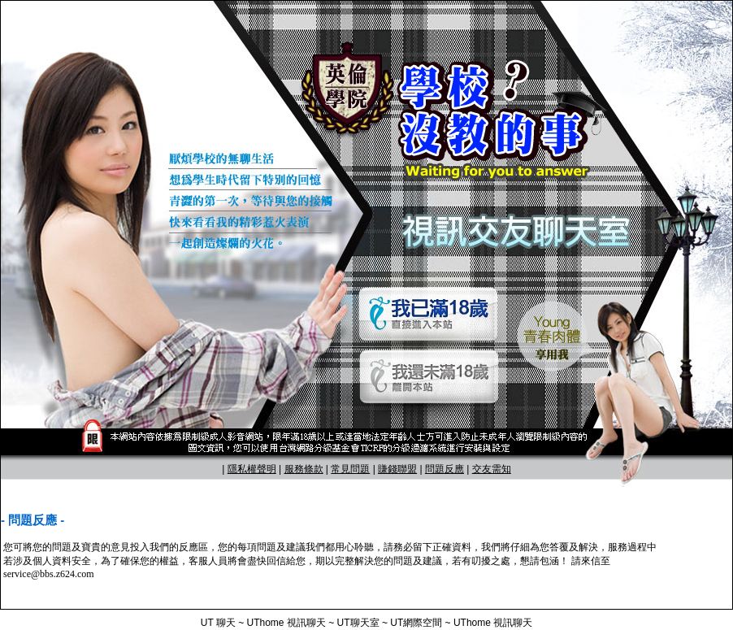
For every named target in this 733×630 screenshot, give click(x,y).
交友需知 (491, 469)
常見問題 (350, 469)
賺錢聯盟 (397, 469)
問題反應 (444, 469)
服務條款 (303, 469)
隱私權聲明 (252, 469)
